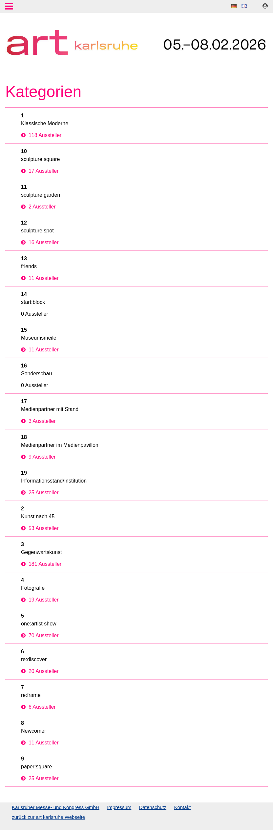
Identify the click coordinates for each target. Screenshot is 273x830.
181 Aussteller (41, 564)
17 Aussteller (40, 171)
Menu (9, 7)
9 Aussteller (38, 457)
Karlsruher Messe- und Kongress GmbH (55, 807)
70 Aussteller (40, 635)
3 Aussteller (38, 421)
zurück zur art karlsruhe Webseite (48, 817)
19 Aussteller (40, 600)
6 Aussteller (38, 707)
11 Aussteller (40, 278)
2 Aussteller (38, 206)
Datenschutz (152, 807)
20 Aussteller (40, 671)
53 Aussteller (40, 528)
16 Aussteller (40, 242)
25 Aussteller (40, 492)
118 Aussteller (41, 135)
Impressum (119, 807)
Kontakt (182, 807)
